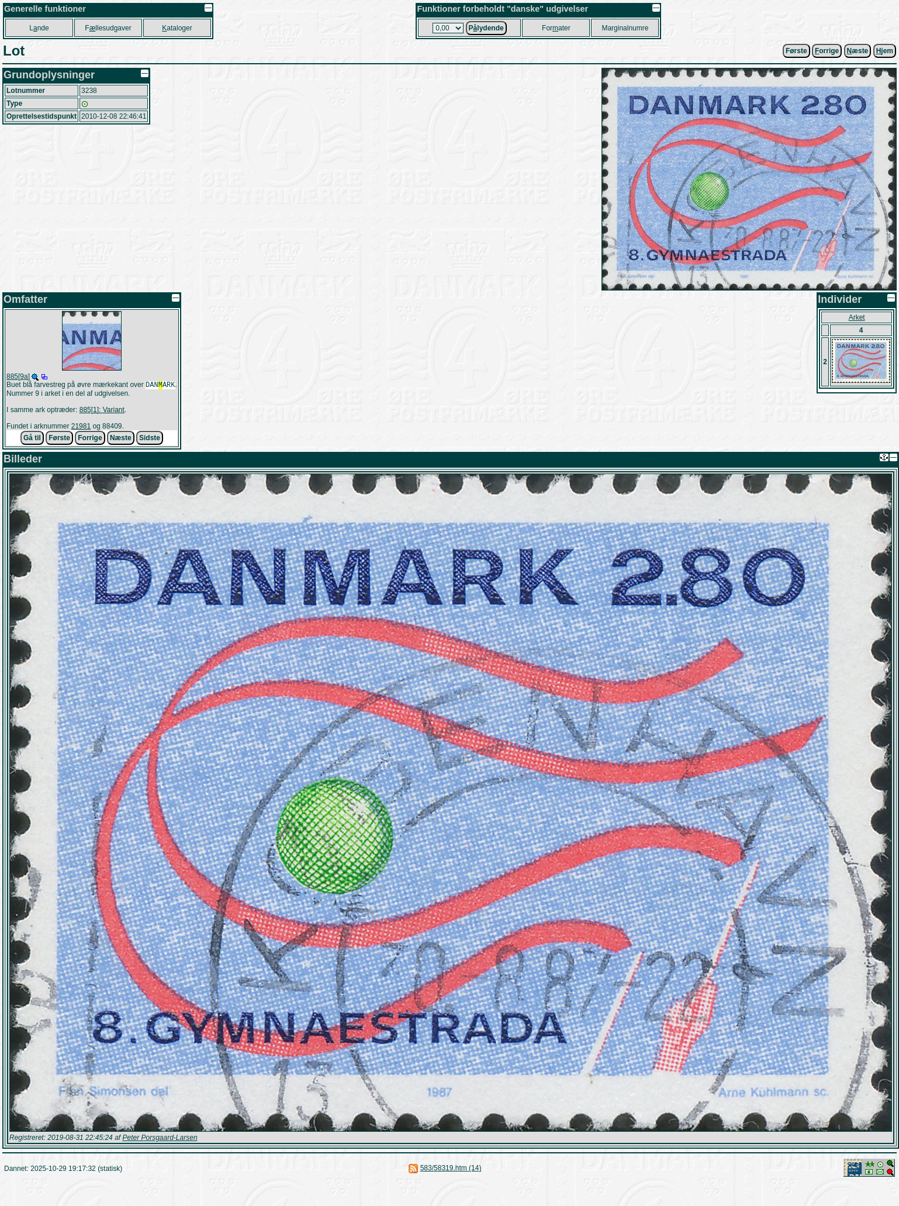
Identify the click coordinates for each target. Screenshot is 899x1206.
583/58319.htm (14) (451, 1169)
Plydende (486, 28)
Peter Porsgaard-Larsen (159, 1139)
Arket (857, 317)
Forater (556, 28)
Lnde (39, 28)
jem (884, 51)
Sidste (149, 439)
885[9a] (18, 376)
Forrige (90, 439)
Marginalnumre (624, 28)
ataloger (177, 28)
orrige (827, 51)
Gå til (32, 439)
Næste (121, 439)
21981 (81, 427)
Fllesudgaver (108, 28)
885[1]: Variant (102, 411)
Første (796, 51)
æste (858, 51)
